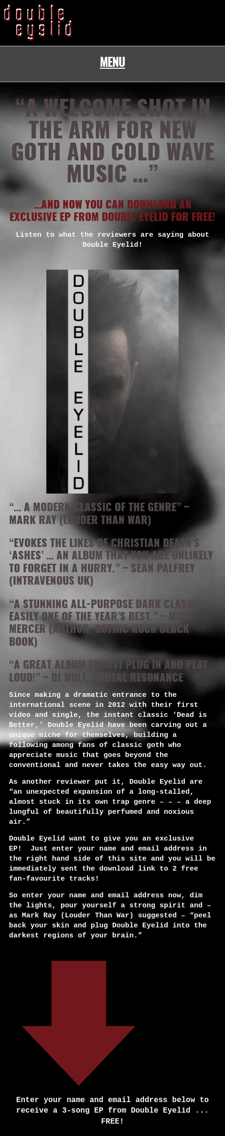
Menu (112, 63)
